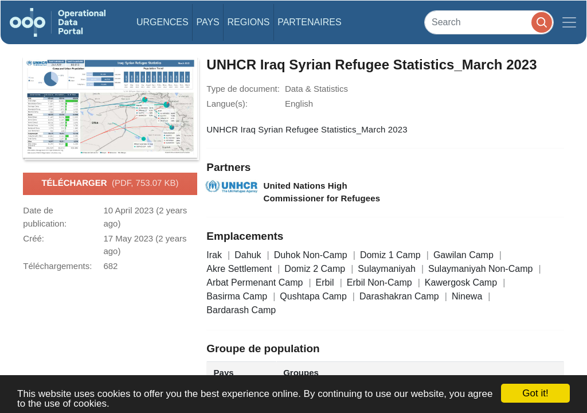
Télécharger (109, 183)
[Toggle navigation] (569, 22)
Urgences (162, 22)
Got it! (535, 393)
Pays (207, 22)
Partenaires (309, 22)
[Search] (489, 22)
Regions (249, 22)
